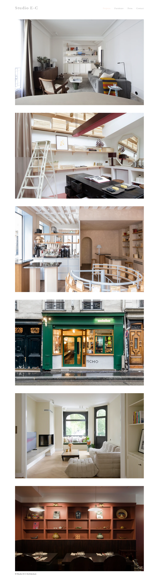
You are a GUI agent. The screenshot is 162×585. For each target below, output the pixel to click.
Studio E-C (26, 8)
